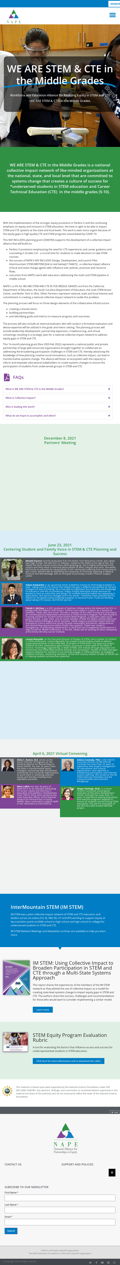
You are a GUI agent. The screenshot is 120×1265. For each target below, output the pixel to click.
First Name (11, 1192)
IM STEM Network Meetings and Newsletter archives (40, 931)
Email (8, 1217)
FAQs (18, 377)
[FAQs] (7, 377)
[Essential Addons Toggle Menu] (112, 1172)
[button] (112, 15)
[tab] (58, 389)
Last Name (11, 1205)
